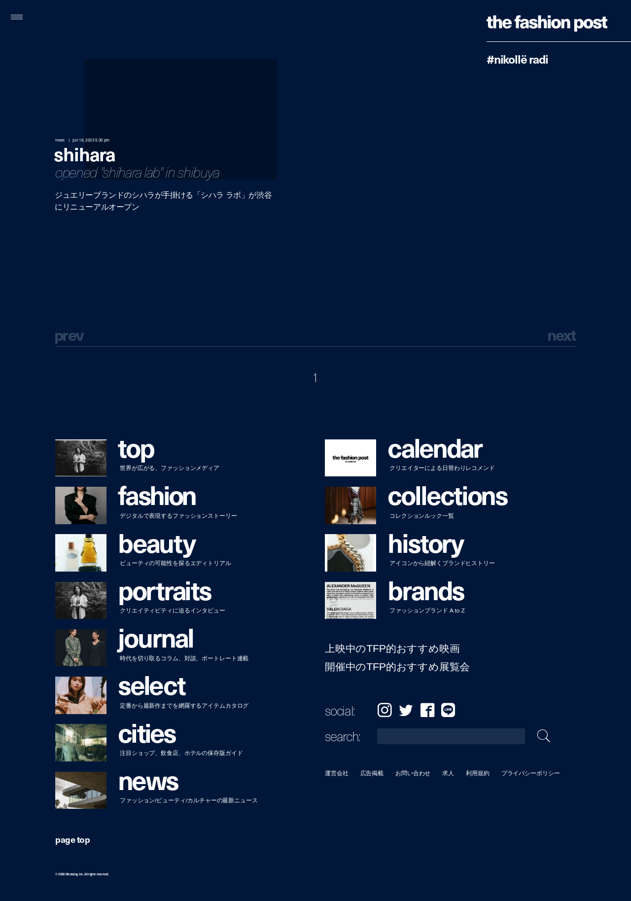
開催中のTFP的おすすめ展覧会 (397, 667)
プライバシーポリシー (530, 773)
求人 (449, 773)
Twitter (406, 710)
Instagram (384, 710)
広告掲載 (372, 773)
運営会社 (337, 773)
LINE (448, 710)
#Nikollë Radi (517, 59)
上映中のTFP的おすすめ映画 (392, 648)
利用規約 (478, 773)
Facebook (427, 710)
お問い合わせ (412, 773)
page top (72, 839)
